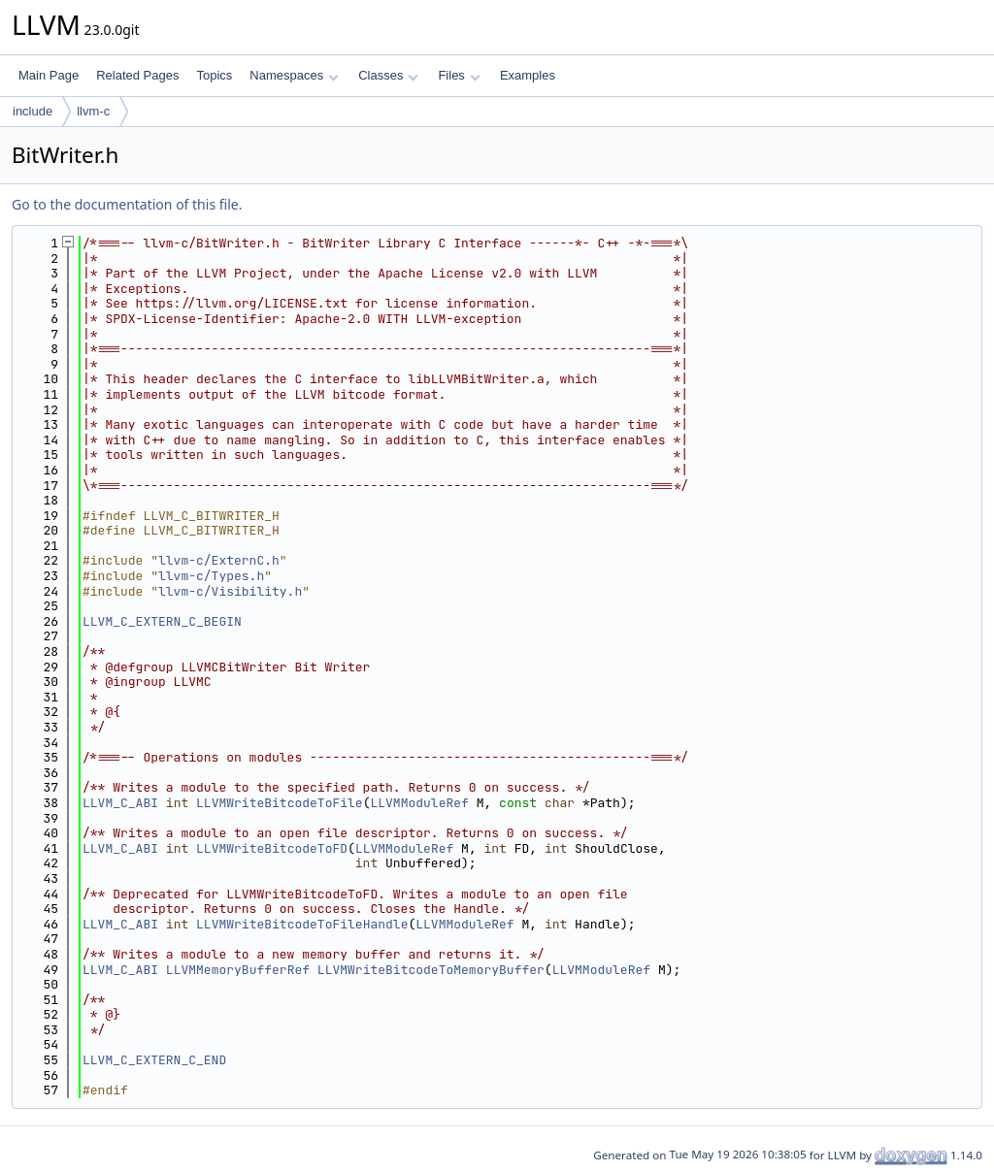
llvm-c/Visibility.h (230, 591)
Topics (214, 75)
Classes (388, 75)
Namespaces (293, 75)
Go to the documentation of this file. (127, 204)
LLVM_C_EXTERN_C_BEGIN (162, 621)
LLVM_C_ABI (120, 803)
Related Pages (137, 75)
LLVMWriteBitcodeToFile (279, 803)
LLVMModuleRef (419, 803)
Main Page (48, 75)
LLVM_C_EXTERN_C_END (154, 1060)
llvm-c (93, 111)
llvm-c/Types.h (211, 576)
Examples (527, 75)
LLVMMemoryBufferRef (238, 969)
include (32, 111)
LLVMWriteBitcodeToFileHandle (302, 924)
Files (459, 75)
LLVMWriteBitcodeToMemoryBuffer (431, 969)
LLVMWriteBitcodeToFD (272, 848)
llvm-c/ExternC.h (219, 560)
